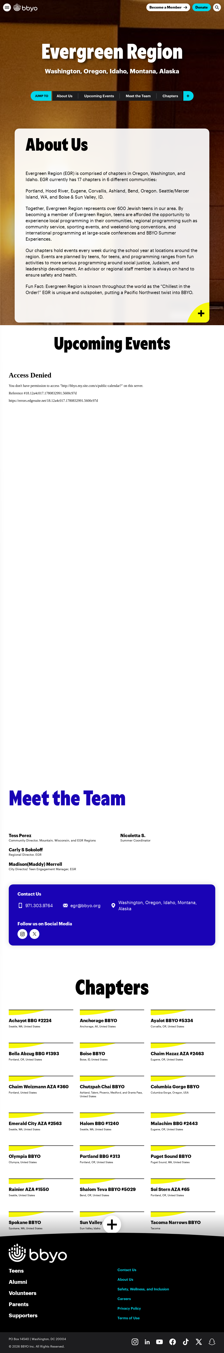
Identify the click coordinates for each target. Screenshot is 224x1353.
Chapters (170, 96)
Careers (124, 1299)
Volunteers (22, 1293)
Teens (16, 1270)
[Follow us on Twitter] (34, 934)
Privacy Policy (129, 1308)
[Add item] (188, 96)
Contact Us (126, 1270)
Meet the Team (138, 96)
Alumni (18, 1282)
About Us (64, 96)
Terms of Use (128, 1318)
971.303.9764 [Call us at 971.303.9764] (39, 905)
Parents (18, 1304)
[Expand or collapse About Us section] (198, 313)
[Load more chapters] (112, 1224)
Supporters (23, 1315)
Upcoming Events (99, 96)
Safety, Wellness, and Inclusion (143, 1289)
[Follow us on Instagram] (22, 934)
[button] (7, 7)
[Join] (168, 7)
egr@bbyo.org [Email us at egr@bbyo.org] (85, 905)
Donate (201, 7)
